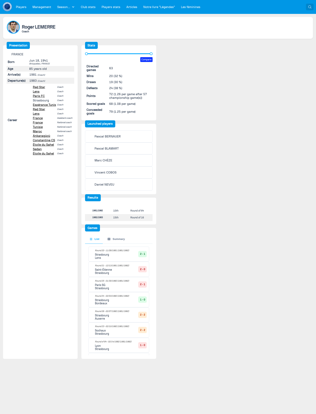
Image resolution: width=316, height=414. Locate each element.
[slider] (86, 53)
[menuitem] (21, 7)
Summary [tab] (116, 241)
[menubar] (108, 7)
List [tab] (94, 241)
